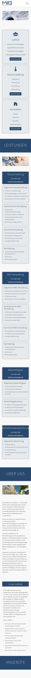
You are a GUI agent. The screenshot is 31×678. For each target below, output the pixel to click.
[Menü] (26, 3)
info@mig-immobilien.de (15, 182)
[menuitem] (26, 3)
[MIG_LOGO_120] (12, 3)
